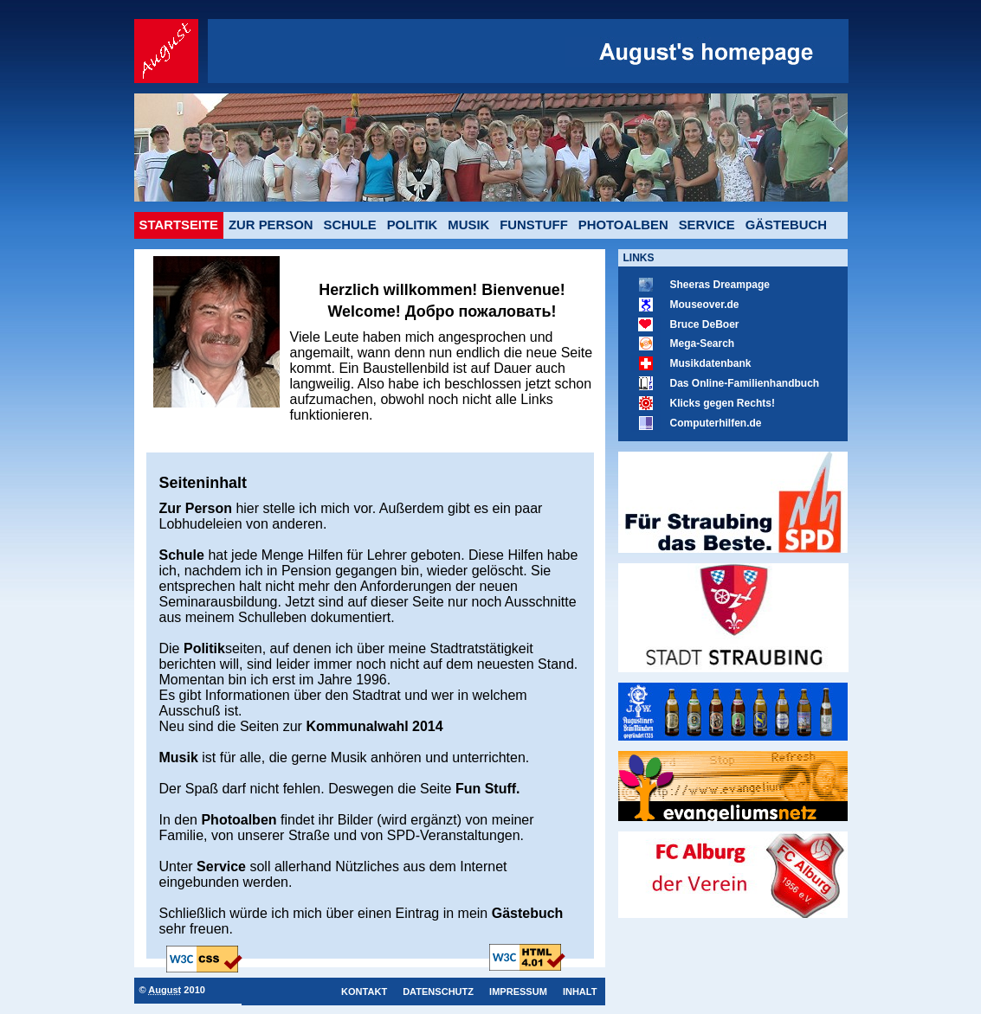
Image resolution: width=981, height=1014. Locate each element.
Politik (412, 225)
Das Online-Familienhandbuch (745, 383)
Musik (468, 225)
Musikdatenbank (711, 363)
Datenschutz (438, 991)
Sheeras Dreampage (720, 285)
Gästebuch (786, 225)
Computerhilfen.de (716, 423)
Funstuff (534, 225)
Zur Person (271, 225)
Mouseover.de (704, 304)
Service (707, 225)
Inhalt (580, 991)
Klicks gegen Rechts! (722, 403)
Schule (350, 225)
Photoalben (623, 225)
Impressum (518, 991)
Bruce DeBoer (704, 324)
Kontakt (364, 991)
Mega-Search (702, 343)
